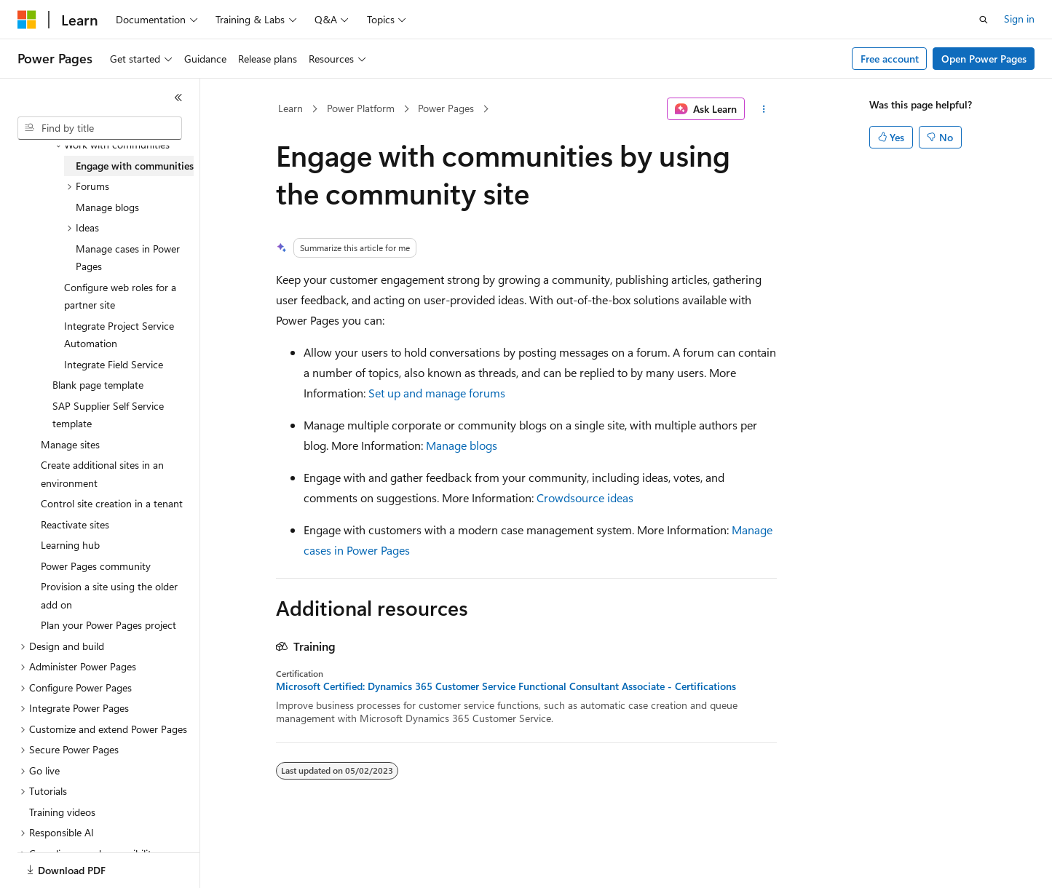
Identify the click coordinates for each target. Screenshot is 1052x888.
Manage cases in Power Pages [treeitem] (128, 258)
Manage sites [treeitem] (70, 444)
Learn (290, 108)
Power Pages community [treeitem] (96, 566)
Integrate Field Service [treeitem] (113, 364)
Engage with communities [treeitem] (135, 166)
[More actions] (763, 109)
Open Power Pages (984, 59)
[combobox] (99, 128)
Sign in (1019, 18)
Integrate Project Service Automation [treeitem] (119, 335)
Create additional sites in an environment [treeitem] (102, 474)
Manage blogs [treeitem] (107, 207)
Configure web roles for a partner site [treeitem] (120, 296)
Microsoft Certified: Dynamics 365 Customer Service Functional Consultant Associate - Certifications (506, 686)
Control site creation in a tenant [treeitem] (112, 503)
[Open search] (983, 20)
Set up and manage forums (436, 392)
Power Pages (446, 108)
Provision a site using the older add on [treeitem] (109, 595)
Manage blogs (461, 445)
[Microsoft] (26, 19)
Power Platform (361, 108)
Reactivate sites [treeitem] (75, 524)
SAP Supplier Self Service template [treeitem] (108, 415)
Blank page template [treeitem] (97, 385)
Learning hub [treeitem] (70, 545)
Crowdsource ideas (585, 497)
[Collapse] (178, 97)
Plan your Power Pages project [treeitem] (108, 625)
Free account (890, 59)
